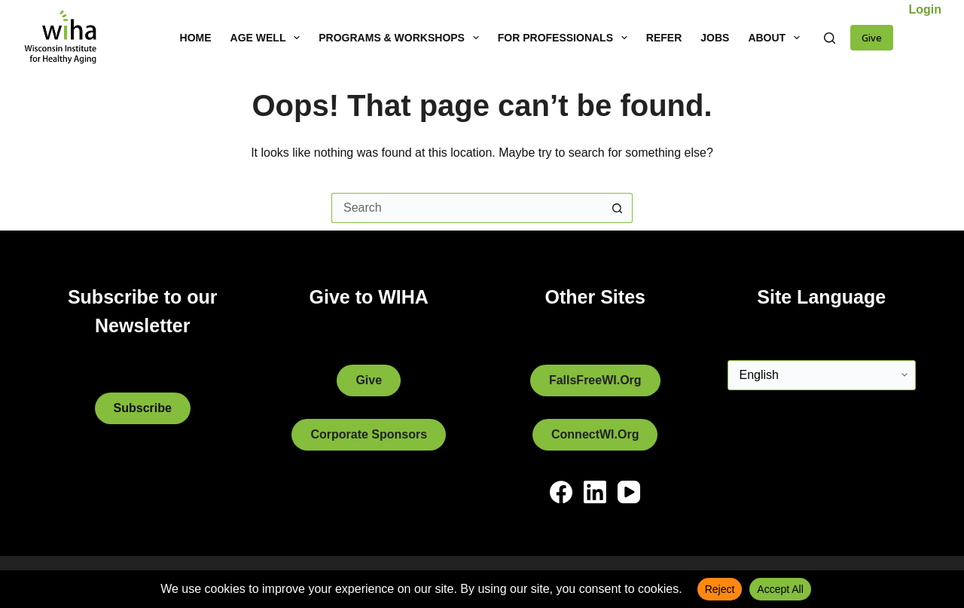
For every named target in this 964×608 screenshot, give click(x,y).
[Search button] (617, 208)
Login (924, 9)
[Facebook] (561, 492)
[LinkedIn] (595, 492)
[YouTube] (629, 492)
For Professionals (565, 38)
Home (196, 38)
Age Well (268, 38)
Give (872, 37)
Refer (664, 38)
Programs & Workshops (401, 38)
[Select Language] (822, 375)
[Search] (829, 38)
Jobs (714, 38)
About (777, 38)
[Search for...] (466, 208)
